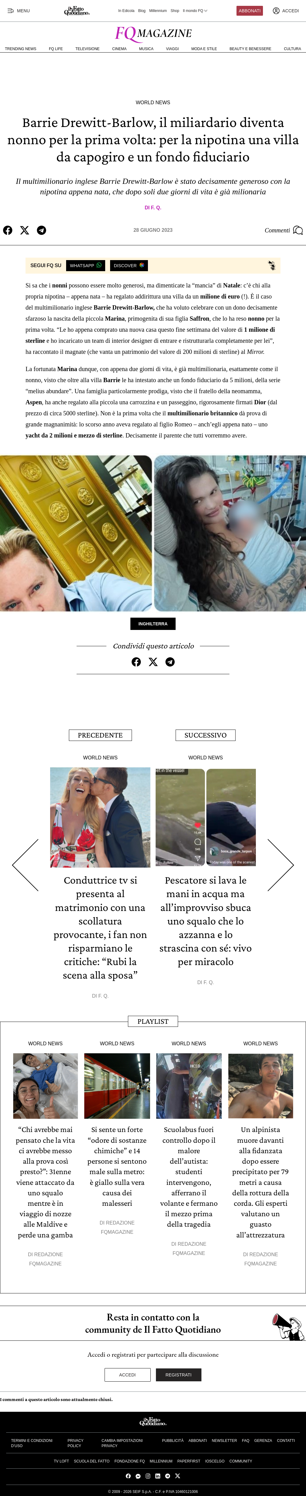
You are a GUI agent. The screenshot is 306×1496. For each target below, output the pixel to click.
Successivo (206, 734)
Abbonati (250, 10)
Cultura (292, 49)
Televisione (87, 49)
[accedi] (285, 11)
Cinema (119, 49)
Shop (175, 11)
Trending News (20, 49)
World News (153, 102)
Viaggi (172, 49)
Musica (146, 49)
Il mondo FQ (195, 10)
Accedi (127, 1373)
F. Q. (156, 207)
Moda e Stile (204, 49)
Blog (141, 11)
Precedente (100, 734)
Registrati (178, 1373)
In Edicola (126, 11)
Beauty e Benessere (250, 49)
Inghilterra (153, 623)
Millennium (158, 11)
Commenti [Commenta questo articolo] (284, 230)
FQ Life (56, 49)
